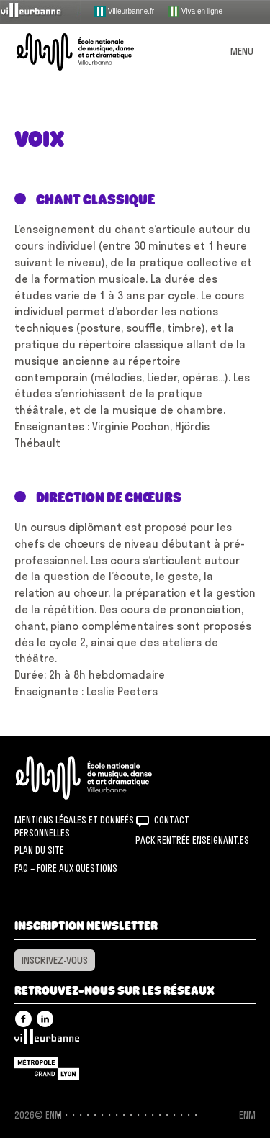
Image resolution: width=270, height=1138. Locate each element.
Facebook (23, 1019)
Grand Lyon (46, 1068)
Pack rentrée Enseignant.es (192, 840)
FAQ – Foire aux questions (65, 868)
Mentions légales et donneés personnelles (74, 826)
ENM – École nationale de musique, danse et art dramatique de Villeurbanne (92, 52)
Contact (171, 820)
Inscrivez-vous (55, 960)
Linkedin (45, 1019)
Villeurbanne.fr (124, 11)
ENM (102, 777)
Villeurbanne (46, 1040)
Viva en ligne (195, 11)
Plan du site (39, 850)
